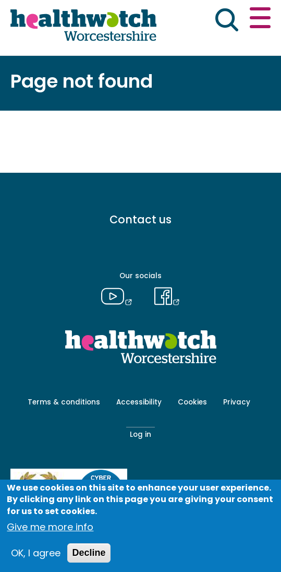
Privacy (236, 402)
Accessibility (139, 402)
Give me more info (50, 526)
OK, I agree (35, 552)
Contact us (140, 219)
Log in (140, 434)
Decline (88, 552)
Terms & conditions (64, 402)
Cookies (192, 402)
